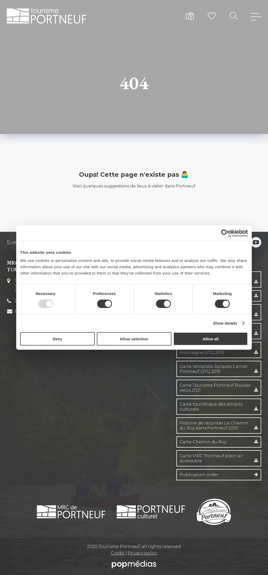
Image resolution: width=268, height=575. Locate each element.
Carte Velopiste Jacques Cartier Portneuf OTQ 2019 (214, 369)
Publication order (199, 474)
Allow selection (134, 339)
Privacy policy (142, 553)
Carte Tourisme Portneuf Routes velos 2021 (215, 388)
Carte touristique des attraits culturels (211, 407)
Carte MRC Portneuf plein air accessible (211, 458)
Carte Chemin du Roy (203, 441)
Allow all (211, 339)
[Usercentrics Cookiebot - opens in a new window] (225, 233)
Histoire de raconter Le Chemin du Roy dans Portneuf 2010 (214, 426)
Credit (117, 553)
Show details (225, 323)
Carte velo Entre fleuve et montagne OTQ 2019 (207, 350)
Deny (57, 339)
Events (16, 242)
